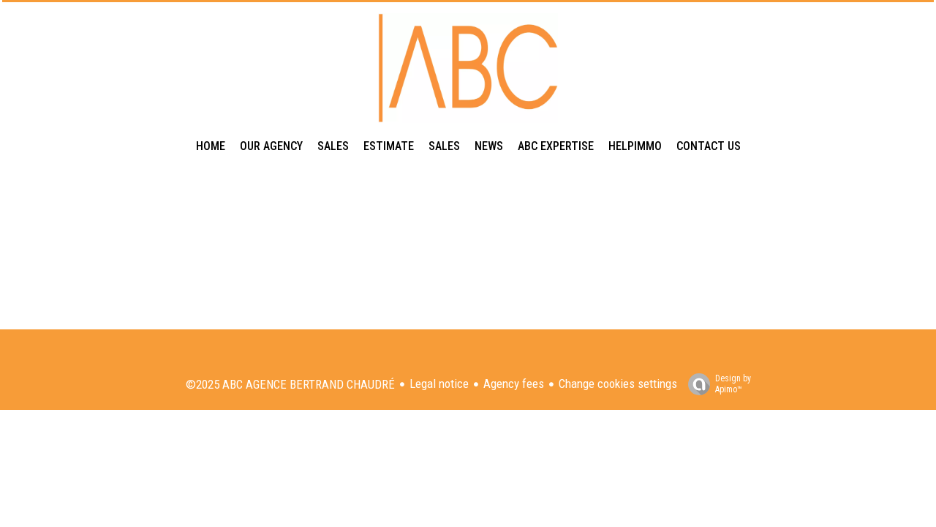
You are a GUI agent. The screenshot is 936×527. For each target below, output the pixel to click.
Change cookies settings (618, 383)
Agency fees (513, 383)
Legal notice (439, 383)
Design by (716, 384)
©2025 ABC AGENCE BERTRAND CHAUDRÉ (290, 384)
